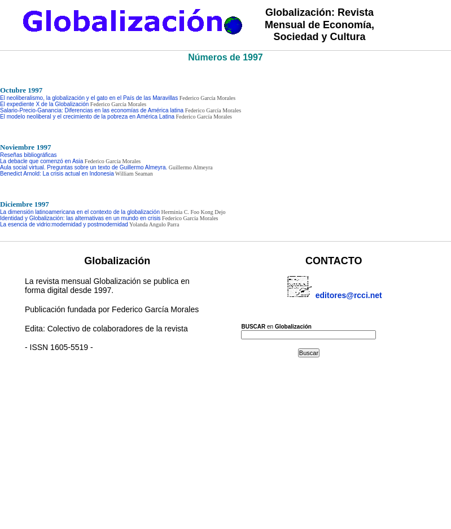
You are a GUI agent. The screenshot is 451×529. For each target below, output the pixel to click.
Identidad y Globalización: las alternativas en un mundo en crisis (80, 218)
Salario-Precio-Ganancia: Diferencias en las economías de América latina (91, 110)
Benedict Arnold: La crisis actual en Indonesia (57, 173)
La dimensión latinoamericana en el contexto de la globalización (80, 212)
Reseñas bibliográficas (28, 155)
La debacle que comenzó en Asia (41, 161)
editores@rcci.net (334, 286)
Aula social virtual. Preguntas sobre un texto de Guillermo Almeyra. (83, 167)
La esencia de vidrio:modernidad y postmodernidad (64, 224)
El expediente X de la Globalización (44, 104)
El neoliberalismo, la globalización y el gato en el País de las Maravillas (89, 98)
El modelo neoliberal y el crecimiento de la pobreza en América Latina (87, 116)
